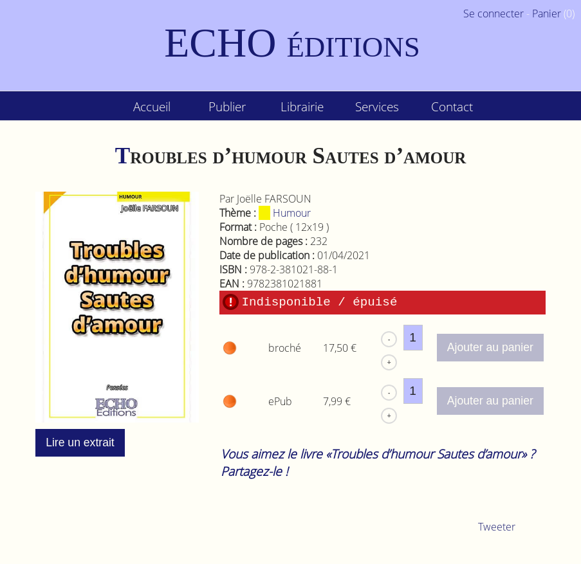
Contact (452, 106)
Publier (227, 106)
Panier (546, 13)
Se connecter (493, 13)
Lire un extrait (80, 442)
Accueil (152, 106)
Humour (285, 213)
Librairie (302, 106)
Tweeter (496, 527)
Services (377, 106)
